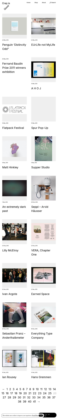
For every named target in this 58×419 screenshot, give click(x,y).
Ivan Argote (9, 294)
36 (49, 397)
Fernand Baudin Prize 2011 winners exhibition (14, 68)
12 (45, 389)
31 (24, 397)
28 (9, 397)
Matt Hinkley (10, 167)
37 (53, 397)
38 (19, 401)
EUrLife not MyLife (43, 44)
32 (29, 397)
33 (33, 397)
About (44, 2)
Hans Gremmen (41, 377)
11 (41, 389)
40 (29, 401)
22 (34, 393)
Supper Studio (40, 167)
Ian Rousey (9, 377)
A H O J (36, 88)
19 (20, 393)
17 (11, 393)
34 (39, 397)
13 (50, 389)
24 (45, 393)
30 (19, 397)
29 (14, 397)
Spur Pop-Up (39, 128)
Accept (40, 415)
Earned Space (40, 294)
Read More (35, 415)
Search (53, 2)
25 (50, 393)
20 (25, 393)
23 (39, 393)
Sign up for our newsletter (45, 415)
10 (37, 389)
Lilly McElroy (10, 250)
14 (54, 389)
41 (34, 401)
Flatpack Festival (13, 128)
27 (4, 397)
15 (3, 393)
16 (7, 393)
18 (16, 393)
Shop (36, 2)
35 (44, 397)
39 (24, 401)
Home (28, 2)
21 (29, 393)
